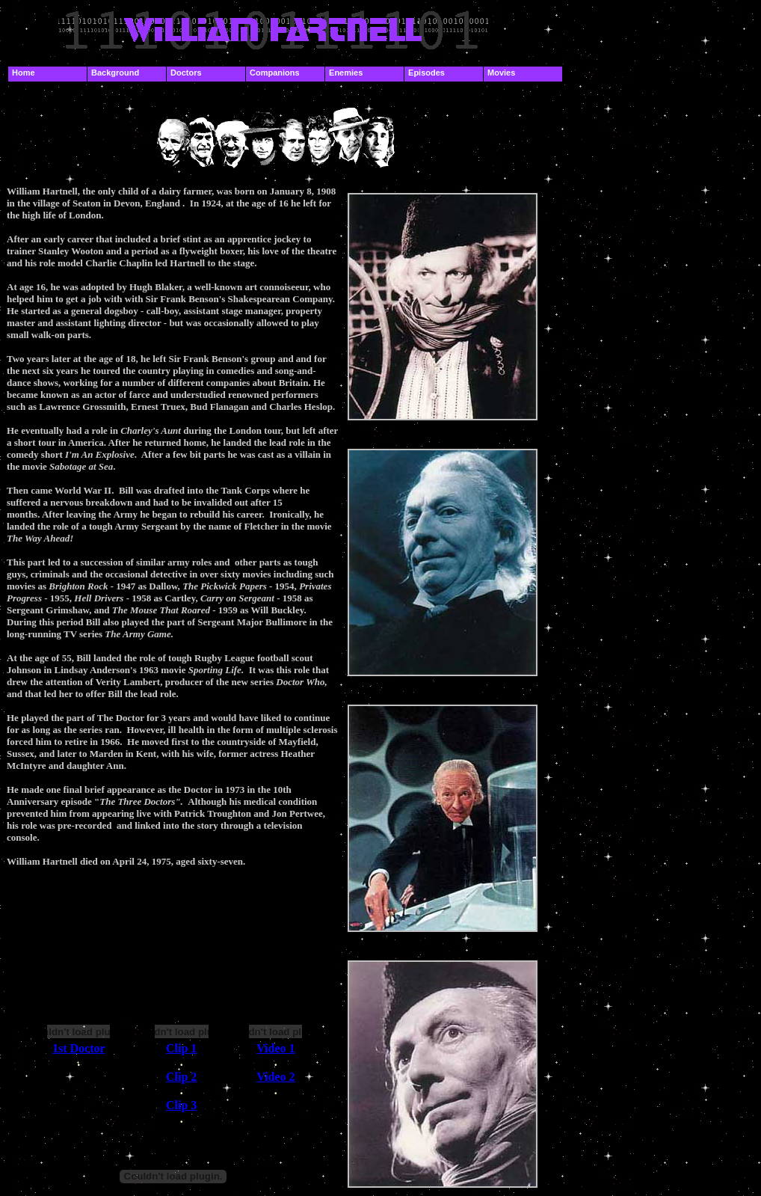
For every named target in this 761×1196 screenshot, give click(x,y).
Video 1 (275, 1048)
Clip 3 (181, 1105)
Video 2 (275, 1076)
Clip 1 (181, 1048)
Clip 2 (181, 1076)
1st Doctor (78, 1048)
